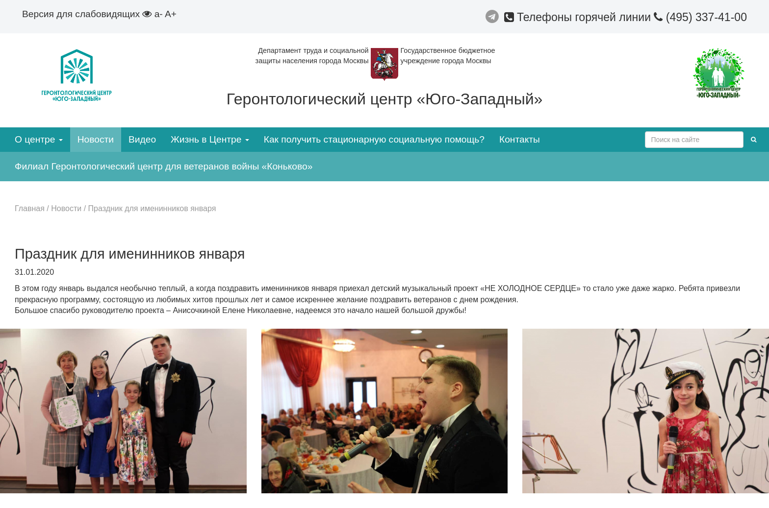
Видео (142, 139)
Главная (30, 208)
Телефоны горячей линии (579, 17)
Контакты (519, 139)
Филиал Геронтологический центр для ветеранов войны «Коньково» (163, 166)
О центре (39, 139)
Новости (95, 139)
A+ (171, 14)
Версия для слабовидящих (87, 14)
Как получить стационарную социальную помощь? (374, 139)
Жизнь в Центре (210, 139)
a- (158, 14)
